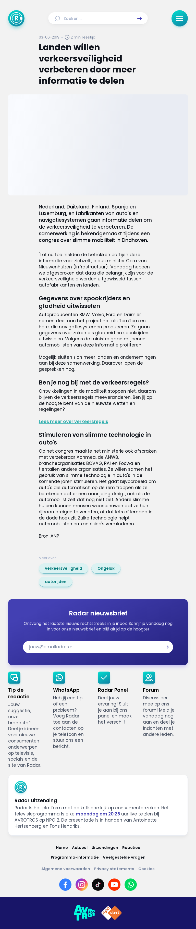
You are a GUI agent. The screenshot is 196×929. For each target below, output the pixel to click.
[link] (63, 568)
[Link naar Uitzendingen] (105, 847)
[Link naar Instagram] (82, 884)
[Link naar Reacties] (131, 847)
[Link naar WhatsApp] (131, 884)
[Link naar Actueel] (80, 847)
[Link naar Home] (62, 847)
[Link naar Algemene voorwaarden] (65, 868)
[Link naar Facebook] (65, 884)
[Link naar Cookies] (146, 868)
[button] (140, 18)
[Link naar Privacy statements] (114, 868)
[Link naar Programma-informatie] (75, 857)
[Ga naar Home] (16, 18)
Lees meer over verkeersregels (73, 421)
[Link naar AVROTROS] (84, 913)
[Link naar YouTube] (114, 884)
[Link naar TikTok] (98, 884)
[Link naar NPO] (111, 913)
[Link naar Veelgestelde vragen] (124, 857)
